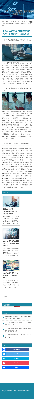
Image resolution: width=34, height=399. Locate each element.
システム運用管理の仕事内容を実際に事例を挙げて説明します (18, 330)
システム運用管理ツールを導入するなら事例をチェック (11, 275)
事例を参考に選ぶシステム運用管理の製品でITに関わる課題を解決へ (11, 211)
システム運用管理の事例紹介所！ (18, 12)
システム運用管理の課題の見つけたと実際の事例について (11, 243)
